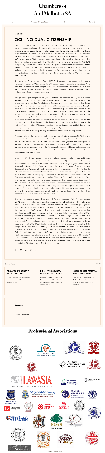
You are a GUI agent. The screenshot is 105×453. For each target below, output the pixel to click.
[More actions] (89, 34)
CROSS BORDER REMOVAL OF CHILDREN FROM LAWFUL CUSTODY (85, 272)
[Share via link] (31, 250)
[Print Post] (36, 250)
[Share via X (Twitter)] (21, 250)
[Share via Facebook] (16, 250)
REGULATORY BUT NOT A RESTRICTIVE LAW (18, 272)
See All (98, 263)
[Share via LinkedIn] (26, 250)
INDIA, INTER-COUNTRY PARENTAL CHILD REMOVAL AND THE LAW (52, 272)
